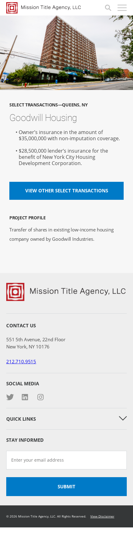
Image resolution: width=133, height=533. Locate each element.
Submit (66, 486)
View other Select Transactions (66, 190)
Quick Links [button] (66, 419)
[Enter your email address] (66, 460)
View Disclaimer (102, 516)
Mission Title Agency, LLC (55, 8)
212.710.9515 (21, 361)
